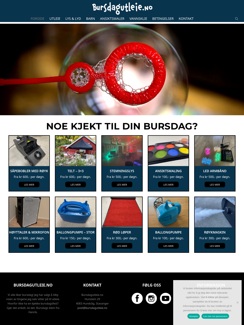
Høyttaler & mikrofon (29, 232)
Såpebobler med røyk (29, 171)
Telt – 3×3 (76, 171)
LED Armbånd (215, 171)
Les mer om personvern (215, 316)
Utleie (54, 18)
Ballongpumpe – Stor (76, 232)
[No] (237, 302)
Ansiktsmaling (168, 171)
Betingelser (163, 18)
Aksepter (193, 316)
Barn (90, 18)
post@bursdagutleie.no (92, 308)
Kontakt (186, 18)
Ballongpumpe (168, 232)
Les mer (29, 184)
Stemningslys (122, 171)
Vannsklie (138, 18)
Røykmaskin (215, 232)
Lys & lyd (73, 18)
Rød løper (122, 232)
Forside (37, 18)
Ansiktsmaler (112, 18)
